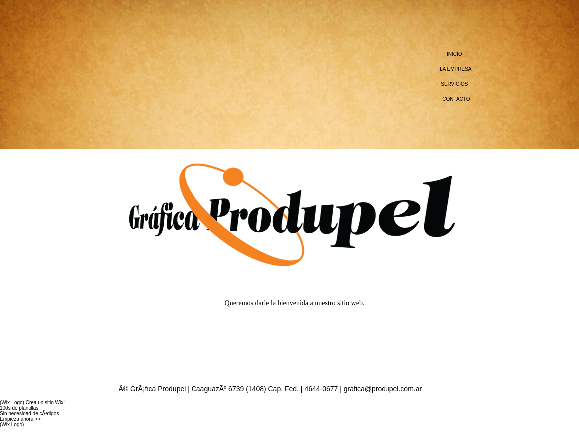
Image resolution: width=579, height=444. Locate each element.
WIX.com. (10, 435)
